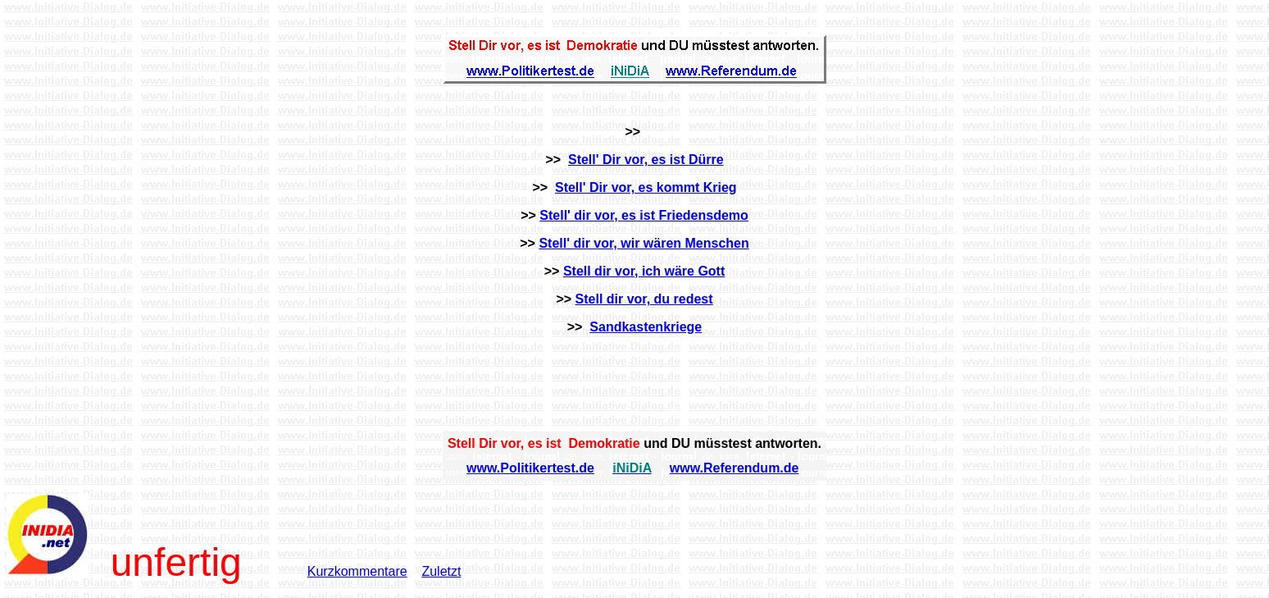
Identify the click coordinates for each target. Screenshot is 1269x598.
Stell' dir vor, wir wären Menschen (643, 243)
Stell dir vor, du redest (644, 299)
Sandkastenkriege (645, 327)
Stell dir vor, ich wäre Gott (644, 271)
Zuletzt (441, 571)
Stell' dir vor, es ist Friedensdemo (643, 215)
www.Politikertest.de (530, 468)
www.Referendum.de (734, 468)
